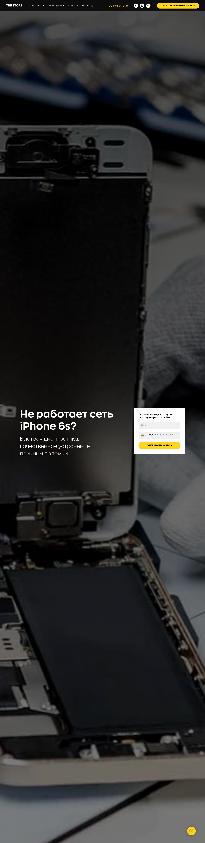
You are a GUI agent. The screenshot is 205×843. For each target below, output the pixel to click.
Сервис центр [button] (34, 6)
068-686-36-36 (119, 5)
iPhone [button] (72, 6)
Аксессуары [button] (55, 6)
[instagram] (142, 6)
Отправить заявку (159, 445)
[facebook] (136, 6)
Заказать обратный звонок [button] (178, 6)
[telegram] (148, 6)
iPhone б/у (87, 6)
